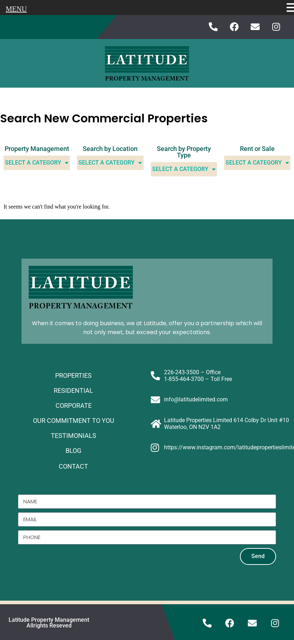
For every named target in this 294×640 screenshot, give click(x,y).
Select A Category (36, 162)
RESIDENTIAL (73, 390)
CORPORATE (74, 405)
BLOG (73, 450)
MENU (16, 9)
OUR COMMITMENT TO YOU (73, 420)
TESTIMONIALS (73, 435)
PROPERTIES (73, 375)
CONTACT (73, 466)
